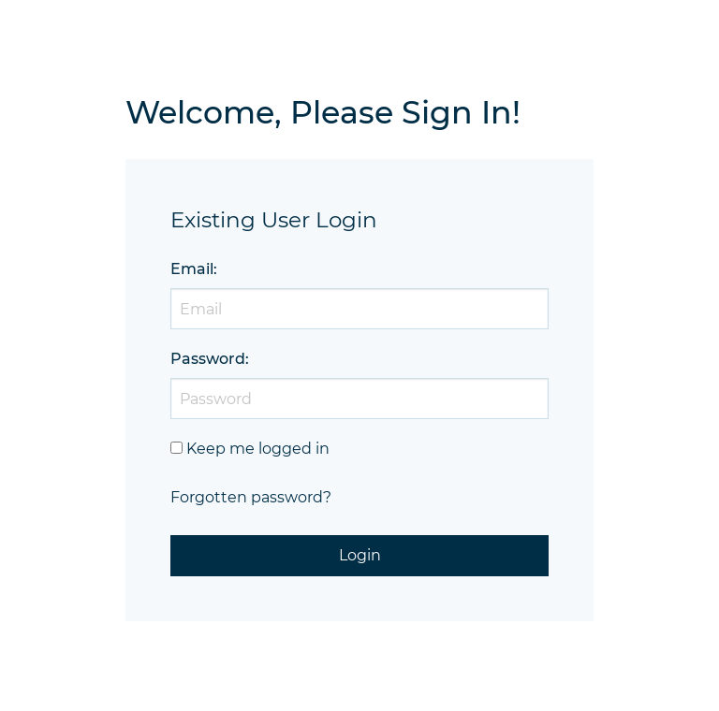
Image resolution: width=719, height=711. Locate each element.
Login (360, 555)
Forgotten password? (250, 497)
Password (207, 359)
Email (191, 269)
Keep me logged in (258, 448)
